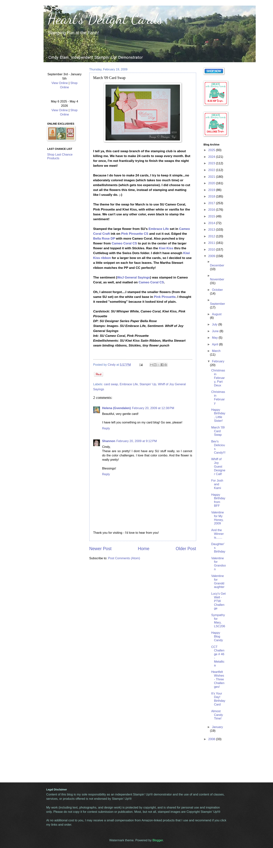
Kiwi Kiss (166, 248)
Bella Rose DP (104, 238)
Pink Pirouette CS (134, 233)
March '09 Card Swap (218, 431)
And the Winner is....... (217, 533)
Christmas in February (218, 397)
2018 (212, 196)
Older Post (186, 548)
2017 (212, 203)
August (217, 314)
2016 (212, 209)
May (215, 337)
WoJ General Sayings (133, 277)
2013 (212, 229)
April (215, 344)
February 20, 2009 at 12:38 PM (153, 408)
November (217, 279)
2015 (212, 216)
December (217, 265)
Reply (106, 428)
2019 (212, 190)
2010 (212, 249)
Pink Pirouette (165, 297)
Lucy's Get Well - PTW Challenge (218, 601)
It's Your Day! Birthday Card (218, 699)
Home (143, 548)
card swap (111, 384)
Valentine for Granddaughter (217, 581)
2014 (212, 223)
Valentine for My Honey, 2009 (217, 518)
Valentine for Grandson (218, 563)
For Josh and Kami (217, 484)
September (217, 304)
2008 (212, 739)
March (216, 351)
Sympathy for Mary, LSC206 (218, 620)
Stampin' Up (148, 384)
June (215, 331)
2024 (212, 157)
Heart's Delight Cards (105, 19)
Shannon (108, 441)
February (218, 361)
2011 (212, 243)
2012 (212, 236)
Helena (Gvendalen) (116, 408)
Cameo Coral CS (124, 243)
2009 (212, 256)
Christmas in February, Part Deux (218, 378)
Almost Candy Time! (217, 714)
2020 (212, 183)
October (217, 290)
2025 (212, 150)
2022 (212, 170)
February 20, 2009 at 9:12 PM (136, 441)
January (217, 727)
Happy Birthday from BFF (218, 500)
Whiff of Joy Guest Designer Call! (218, 466)
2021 (212, 176)
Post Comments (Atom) (124, 558)
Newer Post (100, 548)
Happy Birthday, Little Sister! (218, 415)
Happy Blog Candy (217, 636)
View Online (59, 83)
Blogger (157, 840)
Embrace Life (159, 229)
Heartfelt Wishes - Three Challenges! (217, 679)
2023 (212, 163)
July (215, 324)
